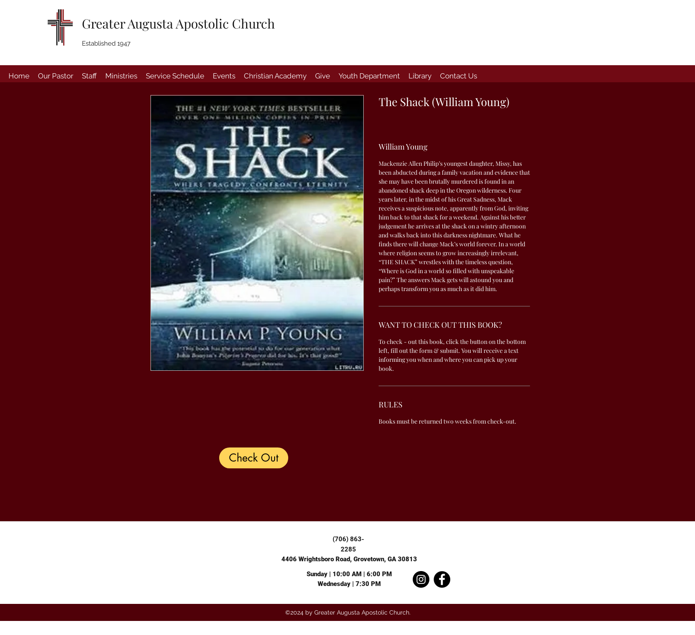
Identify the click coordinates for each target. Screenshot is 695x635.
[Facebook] (442, 579)
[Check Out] (253, 457)
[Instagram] (421, 579)
